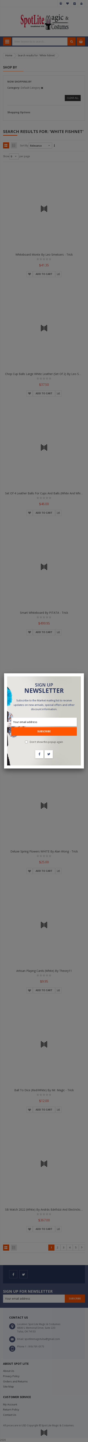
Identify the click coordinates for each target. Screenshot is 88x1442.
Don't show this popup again (46, 742)
